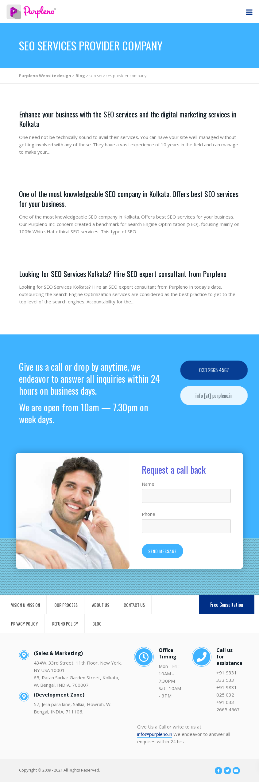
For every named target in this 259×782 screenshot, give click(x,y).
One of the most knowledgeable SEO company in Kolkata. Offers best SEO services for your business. (128, 198)
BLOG (97, 623)
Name (148, 484)
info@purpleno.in (154, 734)
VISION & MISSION (25, 605)
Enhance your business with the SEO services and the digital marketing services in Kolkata (127, 119)
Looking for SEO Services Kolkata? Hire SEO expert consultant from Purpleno (122, 273)
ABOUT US (100, 605)
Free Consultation (226, 604)
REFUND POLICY (65, 623)
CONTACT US (134, 605)
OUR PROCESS (66, 605)
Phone (148, 514)
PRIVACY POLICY (24, 623)
